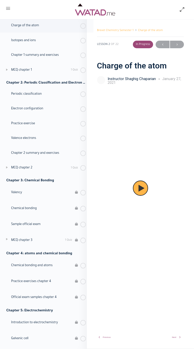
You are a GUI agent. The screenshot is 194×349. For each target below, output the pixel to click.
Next (177, 44)
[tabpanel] (140, 188)
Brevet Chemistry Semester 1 (115, 30)
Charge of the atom (150, 30)
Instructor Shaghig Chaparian (132, 79)
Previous (162, 44)
